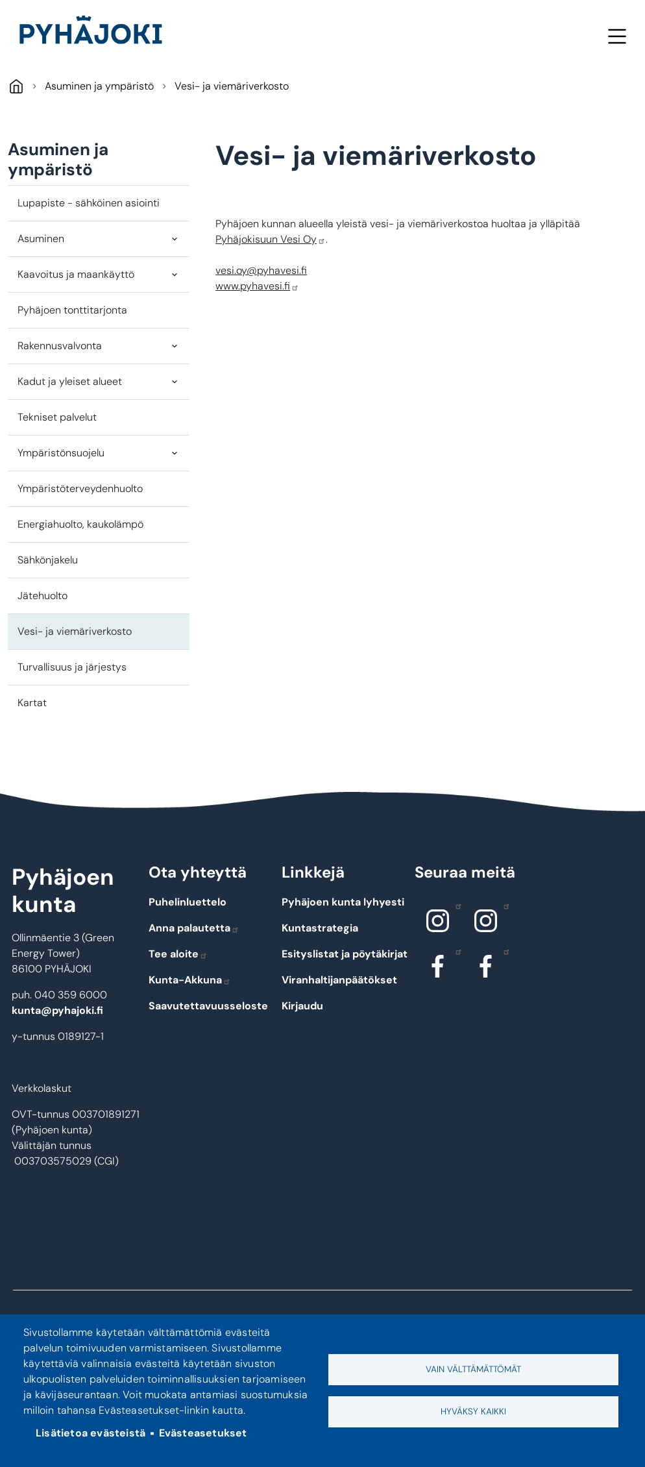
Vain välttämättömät (473, 1369)
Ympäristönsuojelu (61, 453)
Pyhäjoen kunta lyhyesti (343, 902)
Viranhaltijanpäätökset (339, 980)
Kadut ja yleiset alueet (70, 381)
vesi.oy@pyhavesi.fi (261, 270)
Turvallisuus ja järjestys (72, 667)
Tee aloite (178, 954)
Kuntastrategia (320, 928)
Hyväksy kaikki (473, 1411)
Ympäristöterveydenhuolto (80, 488)
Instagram (455, 905)
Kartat (32, 702)
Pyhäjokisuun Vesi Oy (270, 239)
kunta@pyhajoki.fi (57, 1010)
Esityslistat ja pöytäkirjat (345, 954)
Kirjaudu (302, 1006)
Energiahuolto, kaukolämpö (80, 524)
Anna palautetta (194, 928)
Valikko (616, 36)
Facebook (455, 950)
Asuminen (41, 238)
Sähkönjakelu (48, 560)
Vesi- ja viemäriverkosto (75, 631)
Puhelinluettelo (187, 902)
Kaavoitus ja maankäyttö (76, 274)
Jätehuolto (42, 595)
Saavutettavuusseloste (208, 1006)
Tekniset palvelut (57, 417)
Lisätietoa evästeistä (90, 1433)
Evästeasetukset (203, 1433)
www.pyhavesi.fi (257, 286)
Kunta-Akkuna (190, 980)
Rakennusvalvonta (60, 345)
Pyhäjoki (16, 86)
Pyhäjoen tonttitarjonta (72, 310)
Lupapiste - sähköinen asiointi (89, 203)
